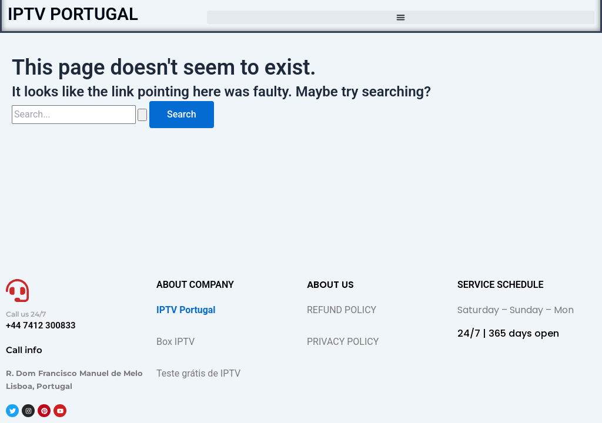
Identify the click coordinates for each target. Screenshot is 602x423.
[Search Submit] (142, 115)
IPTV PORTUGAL (74, 14)
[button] (400, 17)
